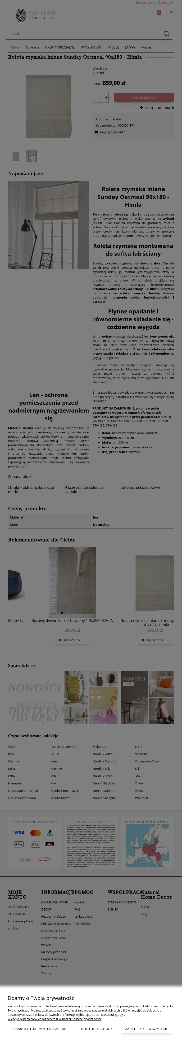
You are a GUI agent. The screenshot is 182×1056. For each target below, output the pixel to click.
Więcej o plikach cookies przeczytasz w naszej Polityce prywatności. (54, 1019)
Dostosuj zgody (97, 1029)
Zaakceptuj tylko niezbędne (41, 1029)
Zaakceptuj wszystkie (146, 1029)
